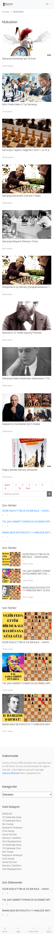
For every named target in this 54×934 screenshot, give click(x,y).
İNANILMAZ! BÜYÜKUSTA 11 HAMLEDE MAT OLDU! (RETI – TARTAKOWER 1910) (36, 592)
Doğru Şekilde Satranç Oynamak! (19, 469)
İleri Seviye (8, 824)
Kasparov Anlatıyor (12, 827)
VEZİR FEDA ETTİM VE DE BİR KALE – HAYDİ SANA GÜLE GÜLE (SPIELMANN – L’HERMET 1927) (36, 558)
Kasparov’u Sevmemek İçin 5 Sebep (21, 424)
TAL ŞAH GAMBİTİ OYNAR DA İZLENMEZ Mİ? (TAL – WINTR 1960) (36, 573)
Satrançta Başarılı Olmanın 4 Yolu (20, 241)
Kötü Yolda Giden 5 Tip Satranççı (19, 104)
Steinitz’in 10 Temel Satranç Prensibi (21, 332)
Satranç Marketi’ (11, 773)
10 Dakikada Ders (11, 820)
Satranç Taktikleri (11, 837)
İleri (28, 488)
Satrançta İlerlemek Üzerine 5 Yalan (21, 195)
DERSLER (7, 813)
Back (7, 484)
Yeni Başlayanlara (11, 841)
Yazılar (5, 11)
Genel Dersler (9, 834)
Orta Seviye (8, 831)
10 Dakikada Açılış (11, 817)
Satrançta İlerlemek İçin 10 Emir (19, 58)
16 (19, 488)
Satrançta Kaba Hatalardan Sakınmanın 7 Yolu (27, 378)
